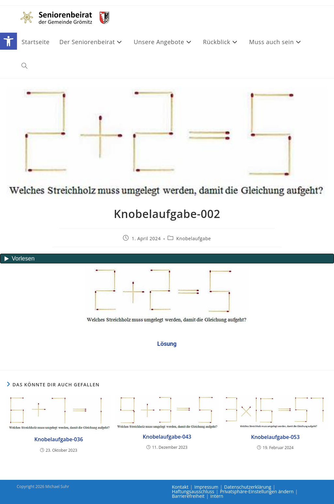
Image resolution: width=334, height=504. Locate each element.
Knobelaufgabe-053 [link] (275, 437)
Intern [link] (216, 496)
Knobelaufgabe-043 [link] (167, 436)
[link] (8, 41)
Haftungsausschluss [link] (193, 491)
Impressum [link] (206, 487)
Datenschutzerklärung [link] (247, 487)
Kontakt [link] (180, 487)
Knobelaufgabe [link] (193, 238)
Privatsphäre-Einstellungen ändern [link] (257, 491)
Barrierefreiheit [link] (188, 496)
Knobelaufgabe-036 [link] (58, 439)
